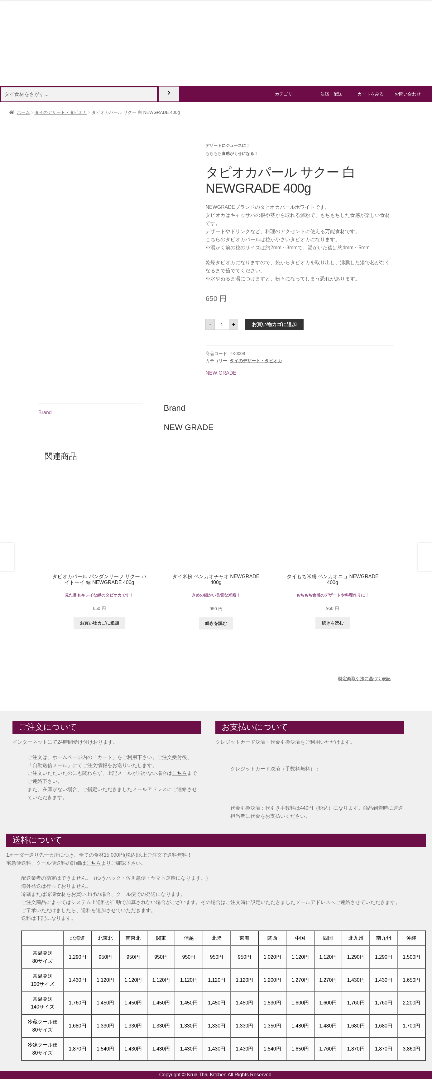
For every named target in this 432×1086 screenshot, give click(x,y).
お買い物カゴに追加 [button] (99, 622)
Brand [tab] (45, 412)
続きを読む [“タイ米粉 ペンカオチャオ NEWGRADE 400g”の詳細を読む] (216, 623)
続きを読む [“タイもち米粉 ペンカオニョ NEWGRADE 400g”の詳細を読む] (332, 622)
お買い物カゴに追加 (274, 324)
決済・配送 (331, 93)
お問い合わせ (408, 93)
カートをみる (371, 93)
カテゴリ (283, 93)
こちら (179, 773)
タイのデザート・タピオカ (61, 112)
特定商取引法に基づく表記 (364, 678)
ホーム (23, 112)
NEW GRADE (220, 373)
